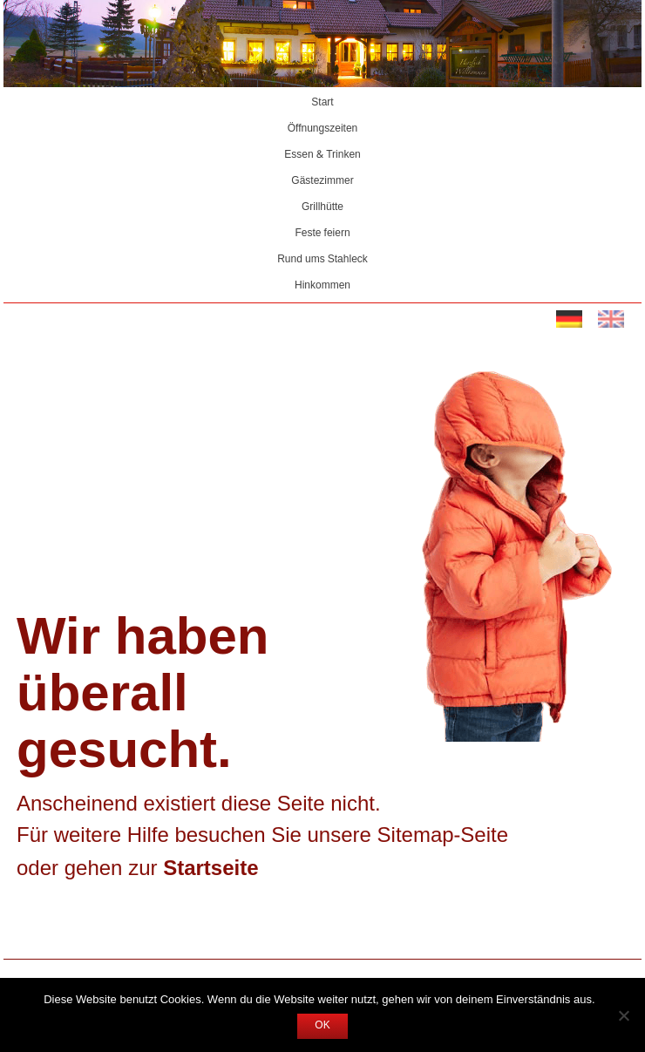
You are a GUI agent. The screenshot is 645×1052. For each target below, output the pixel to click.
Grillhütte (322, 207)
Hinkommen (322, 286)
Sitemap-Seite (442, 836)
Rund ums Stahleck (322, 259)
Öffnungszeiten (323, 129)
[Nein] (623, 1015)
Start (322, 103)
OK (322, 1026)
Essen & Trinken (322, 155)
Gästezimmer (322, 181)
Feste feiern (322, 233)
